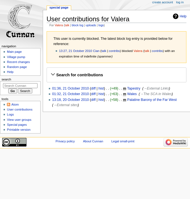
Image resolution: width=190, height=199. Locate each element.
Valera (59, 25)
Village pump (16, 57)
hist (101, 88)
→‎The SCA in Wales (156, 94)
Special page (58, 7)
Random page (17, 67)
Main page (14, 51)
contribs (114, 51)
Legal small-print (123, 141)
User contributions (19, 109)
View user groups (19, 119)
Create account (162, 2)
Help (183, 16)
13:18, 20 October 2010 (70, 100)
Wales (132, 94)
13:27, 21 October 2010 (75, 51)
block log (77, 25)
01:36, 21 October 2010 (70, 88)
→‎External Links (156, 88)
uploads (91, 25)
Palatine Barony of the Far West (152, 100)
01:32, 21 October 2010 (70, 94)
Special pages (17, 124)
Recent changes (18, 62)
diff (93, 88)
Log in (180, 2)
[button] (116, 75)
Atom (15, 104)
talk (67, 25)
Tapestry (133, 88)
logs (101, 25)
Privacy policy (65, 141)
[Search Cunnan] (20, 85)
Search (6, 79)
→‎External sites (65, 105)
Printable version (18, 129)
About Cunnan (93, 141)
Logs (10, 114)
